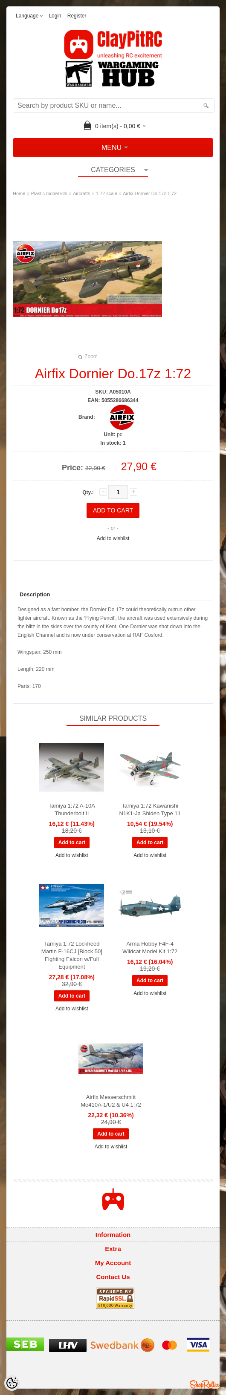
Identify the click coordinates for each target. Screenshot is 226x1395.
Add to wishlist (113, 538)
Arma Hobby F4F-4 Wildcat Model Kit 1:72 (149, 948)
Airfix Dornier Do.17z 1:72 (150, 193)
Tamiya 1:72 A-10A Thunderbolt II (72, 809)
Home (19, 193)
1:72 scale (106, 193)
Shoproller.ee (205, 1384)
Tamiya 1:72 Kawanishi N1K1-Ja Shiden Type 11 (150, 809)
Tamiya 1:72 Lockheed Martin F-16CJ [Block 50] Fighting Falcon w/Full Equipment (71, 955)
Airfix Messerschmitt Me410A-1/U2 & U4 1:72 (111, 1101)
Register (77, 16)
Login (55, 16)
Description (35, 594)
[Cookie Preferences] (12, 1383)
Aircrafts (81, 193)
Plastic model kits (49, 193)
